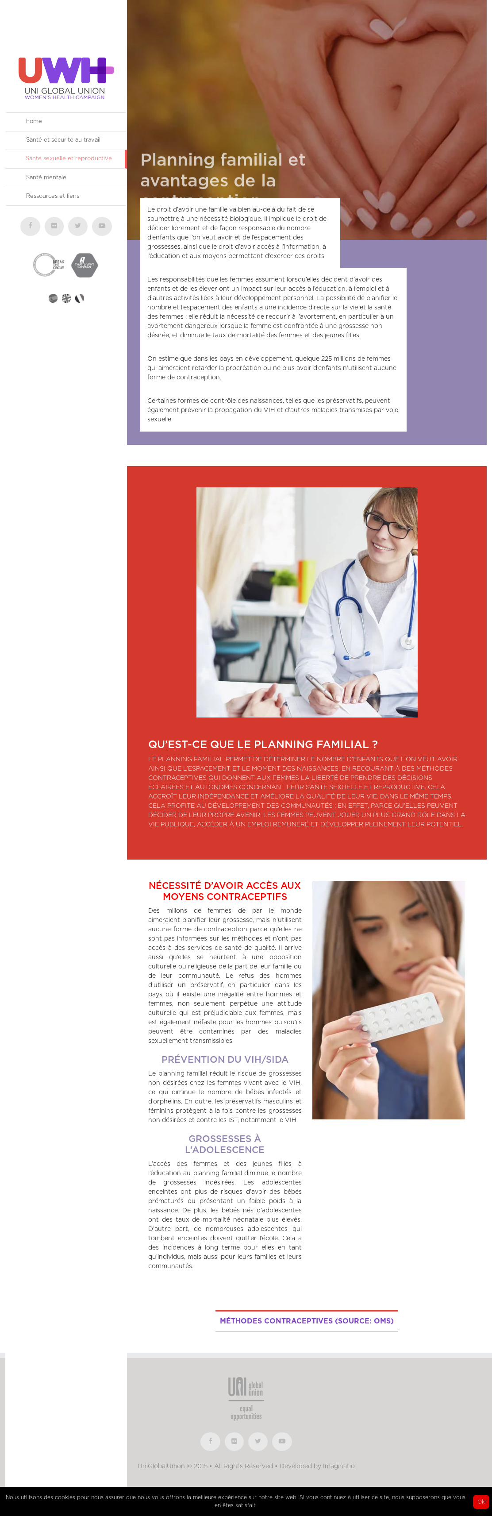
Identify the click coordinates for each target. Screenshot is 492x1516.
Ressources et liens (52, 196)
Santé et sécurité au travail (63, 140)
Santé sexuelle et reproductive (69, 159)
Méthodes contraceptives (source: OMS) (307, 1321)
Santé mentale (46, 178)
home (34, 121)
